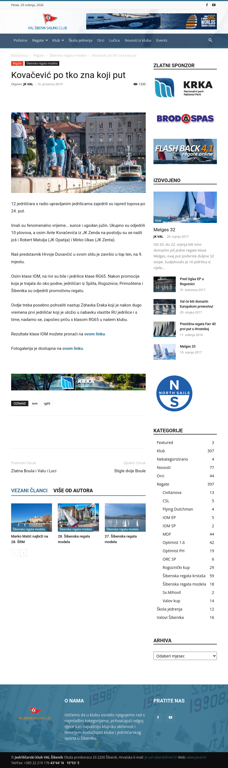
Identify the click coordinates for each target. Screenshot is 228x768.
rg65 (47, 403)
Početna (20, 40)
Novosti (164, 467)
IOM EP (169, 517)
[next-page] (23, 552)
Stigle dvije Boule (130, 470)
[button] (210, 40)
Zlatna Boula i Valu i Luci (33, 470)
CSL (166, 500)
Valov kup (171, 600)
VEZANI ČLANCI (29, 490)
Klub (58, 40)
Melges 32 (164, 229)
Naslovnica (19, 55)
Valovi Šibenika (170, 617)
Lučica (114, 40)
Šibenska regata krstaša (184, 575)
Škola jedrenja (80, 40)
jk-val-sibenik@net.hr (161, 757)
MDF (167, 534)
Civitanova (172, 492)
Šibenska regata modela (67, 55)
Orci (100, 40)
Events (161, 40)
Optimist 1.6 (174, 542)
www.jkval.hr (197, 757)
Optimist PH (174, 550)
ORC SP (169, 559)
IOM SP (169, 525)
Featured (165, 442)
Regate (40, 40)
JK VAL (28, 84)
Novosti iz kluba (138, 40)
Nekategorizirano (172, 459)
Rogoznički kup (176, 567)
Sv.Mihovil (172, 592)
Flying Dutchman (178, 509)
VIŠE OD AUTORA (73, 490)
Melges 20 (187, 346)
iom (35, 403)
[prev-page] (14, 552)
